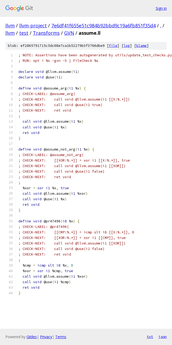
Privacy (46, 336)
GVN (69, 33)
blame (141, 45)
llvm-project (33, 25)
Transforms (46, 33)
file (113, 45)
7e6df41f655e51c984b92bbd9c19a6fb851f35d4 (103, 25)
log (127, 45)
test (23, 33)
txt (150, 336)
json (162, 336)
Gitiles (32, 336)
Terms (60, 336)
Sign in (161, 8)
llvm (10, 25)
